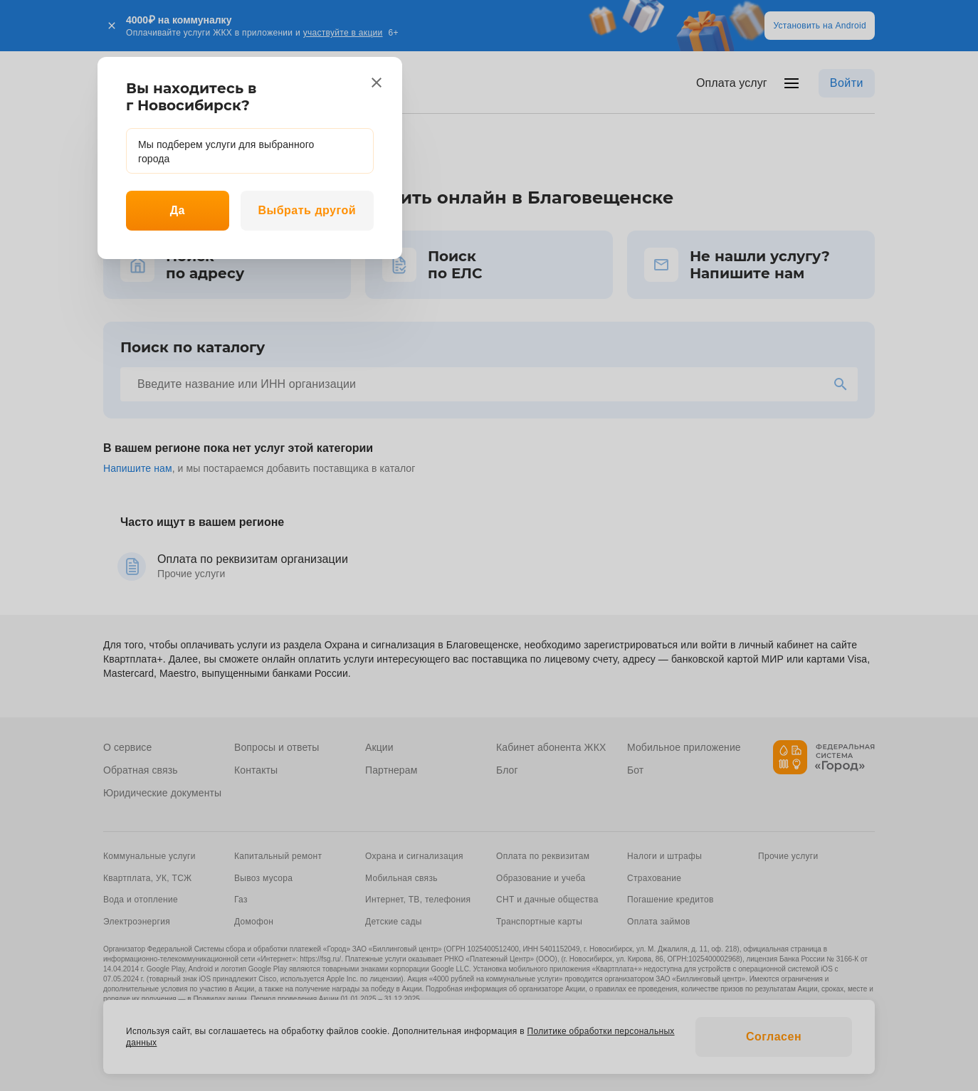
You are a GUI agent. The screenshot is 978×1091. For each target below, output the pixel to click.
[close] (376, 82)
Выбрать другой (307, 210)
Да (177, 210)
